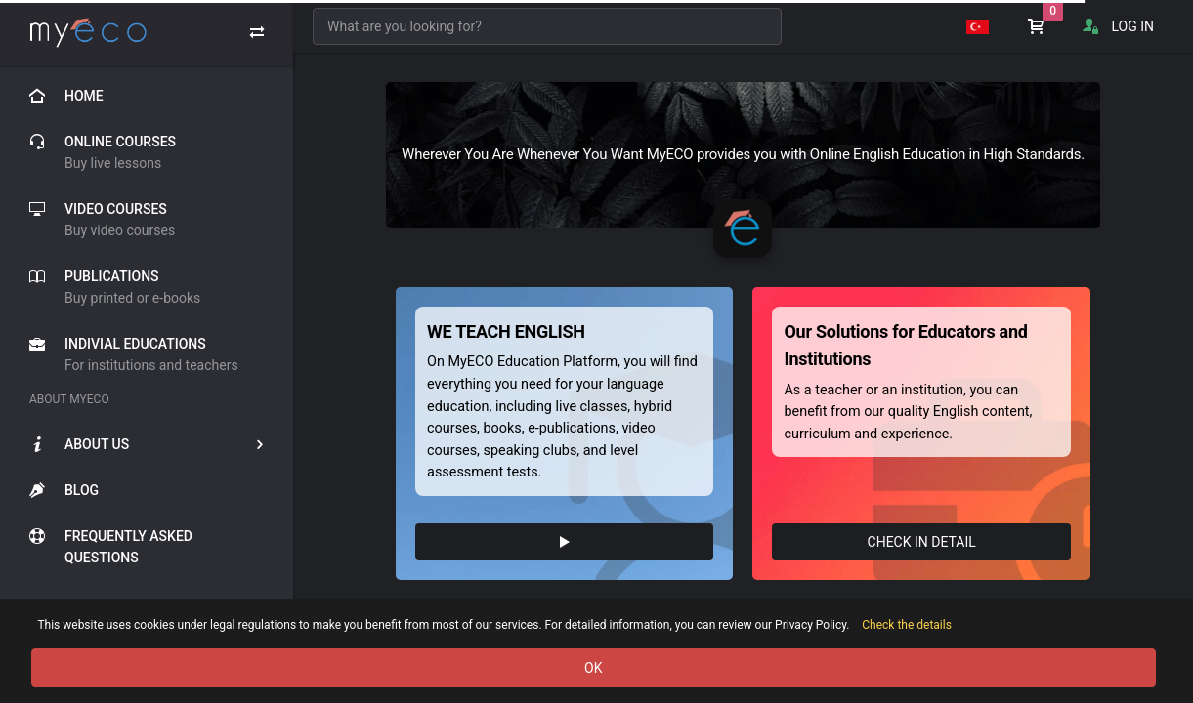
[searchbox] (547, 26)
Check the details (907, 625)
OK (593, 668)
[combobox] (547, 26)
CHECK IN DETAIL (922, 542)
